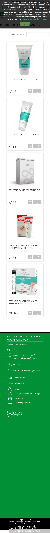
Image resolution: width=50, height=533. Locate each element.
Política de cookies (33, 524)
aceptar (25, 24)
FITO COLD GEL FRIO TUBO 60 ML (23, 79)
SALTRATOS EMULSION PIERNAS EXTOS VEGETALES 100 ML (23, 247)
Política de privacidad (17, 524)
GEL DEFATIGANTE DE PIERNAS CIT (24, 190)
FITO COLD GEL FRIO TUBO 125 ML (24, 135)
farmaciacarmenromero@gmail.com (26, 371)
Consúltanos (12, 345)
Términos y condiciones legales (24, 526)
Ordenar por (18, 35)
